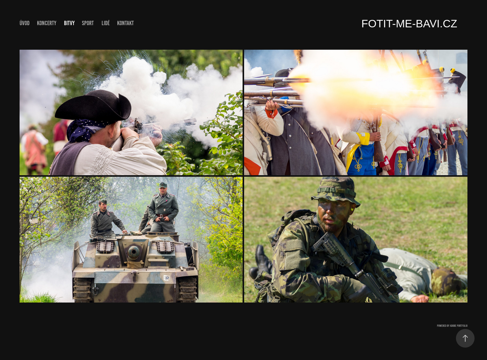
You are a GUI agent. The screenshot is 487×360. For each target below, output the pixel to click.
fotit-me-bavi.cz (409, 23)
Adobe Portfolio (458, 325)
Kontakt (125, 23)
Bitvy (69, 23)
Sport (88, 23)
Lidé (106, 23)
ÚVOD (25, 23)
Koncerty (46, 23)
